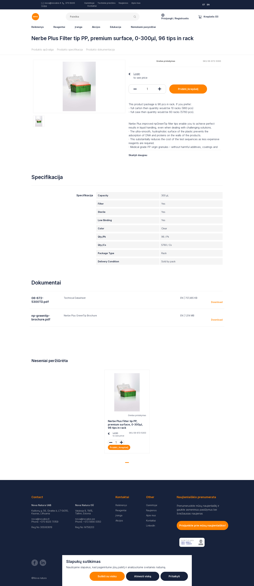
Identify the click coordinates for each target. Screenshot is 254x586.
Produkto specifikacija (70, 49)
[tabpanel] (127, 412)
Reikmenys (37, 27)
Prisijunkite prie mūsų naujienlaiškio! (202, 525)
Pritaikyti (174, 576)
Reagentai (59, 27)
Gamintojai (89, 3)
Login (136, 73)
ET (203, 4)
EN (208, 4)
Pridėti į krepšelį (188, 89)
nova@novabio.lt (53, 3)
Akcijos (96, 27)
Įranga (78, 27)
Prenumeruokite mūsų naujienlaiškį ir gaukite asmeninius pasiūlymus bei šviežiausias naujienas (198, 509)
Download (217, 302)
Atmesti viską (142, 576)
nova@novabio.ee (85, 519)
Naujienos (123, 3)
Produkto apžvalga (42, 49)
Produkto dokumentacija (100, 49)
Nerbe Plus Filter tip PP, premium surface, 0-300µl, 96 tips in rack (125, 424)
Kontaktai (92, 6)
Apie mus (135, 3)
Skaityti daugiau (138, 155)
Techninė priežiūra (106, 3)
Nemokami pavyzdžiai (143, 27)
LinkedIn (150, 525)
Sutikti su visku (107, 576)
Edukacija (115, 27)
